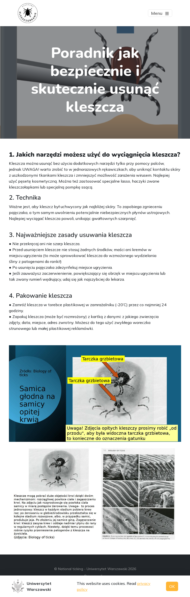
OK (172, 586)
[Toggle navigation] (160, 13)
